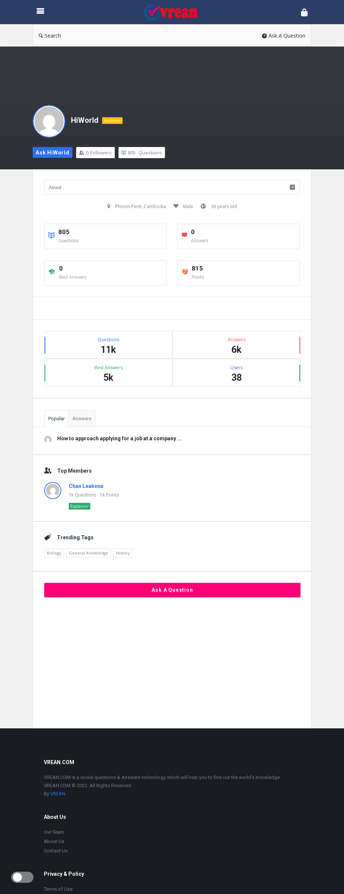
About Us (54, 841)
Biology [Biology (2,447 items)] (54, 553)
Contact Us (56, 850)
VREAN (57, 793)
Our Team (54, 832)
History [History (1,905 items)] (123, 553)
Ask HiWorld (52, 153)
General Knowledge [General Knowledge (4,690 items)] (88, 553)
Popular (56, 418)
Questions (141, 153)
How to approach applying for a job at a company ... (119, 438)
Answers (81, 418)
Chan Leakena (86, 486)
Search (50, 35)
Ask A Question (283, 35)
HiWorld (84, 120)
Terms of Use (58, 889)
